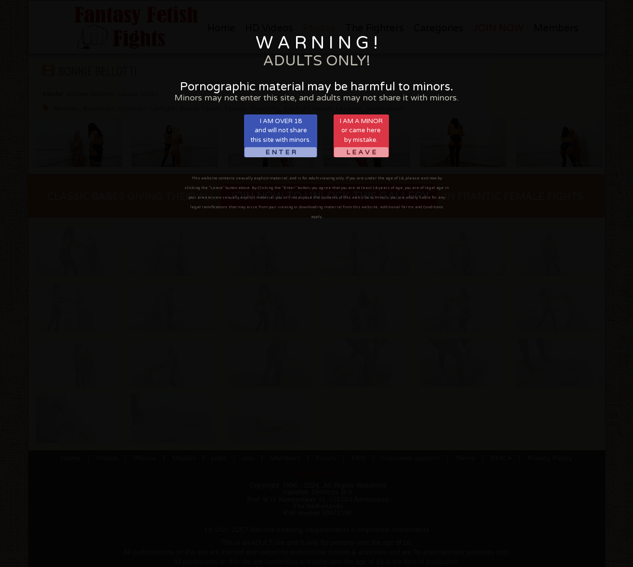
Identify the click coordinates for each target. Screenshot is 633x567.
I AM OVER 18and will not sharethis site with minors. (281, 137)
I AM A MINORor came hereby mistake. (361, 137)
